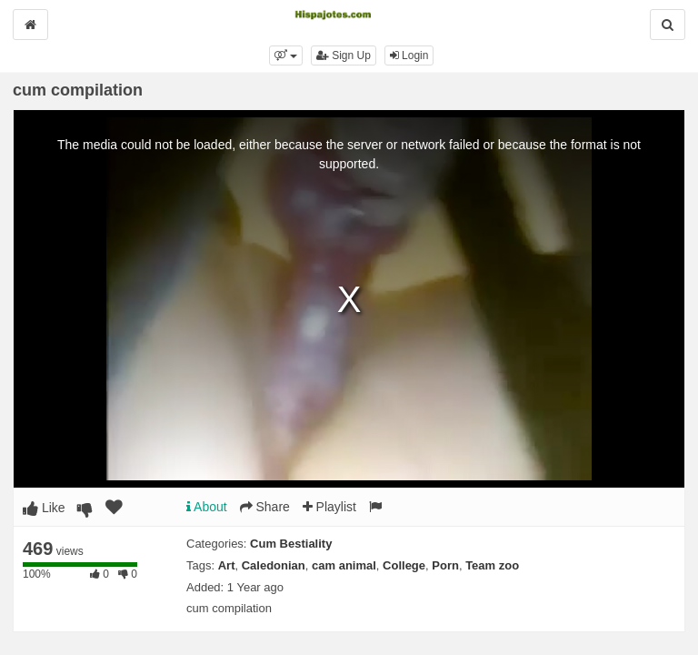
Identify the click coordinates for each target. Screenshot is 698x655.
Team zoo (492, 565)
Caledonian (273, 565)
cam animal (344, 565)
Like (44, 507)
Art (226, 565)
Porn (445, 565)
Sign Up (343, 55)
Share (265, 506)
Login (409, 55)
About (206, 506)
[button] (286, 55)
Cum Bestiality (291, 543)
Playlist (329, 506)
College (404, 565)
